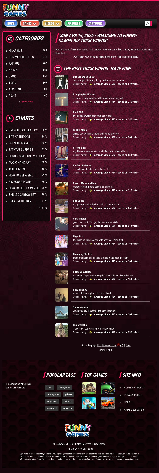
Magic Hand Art (19, 162)
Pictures (73, 23)
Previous (106, 345)
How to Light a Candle (24, 188)
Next (43, 208)
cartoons (68, 401)
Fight (12, 96)
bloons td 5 (52, 408)
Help (127, 402)
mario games (64, 387)
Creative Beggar (20, 201)
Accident (15, 89)
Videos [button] (52, 23)
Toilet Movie (17, 169)
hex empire (67, 408)
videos (50, 387)
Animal (14, 70)
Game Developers (134, 409)
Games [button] (30, 23)
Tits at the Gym (19, 137)
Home (11, 23)
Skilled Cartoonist (22, 195)
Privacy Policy (133, 394)
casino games (53, 394)
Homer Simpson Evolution (27, 156)
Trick (12, 83)
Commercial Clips (21, 57)
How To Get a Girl (21, 175)
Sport (13, 76)
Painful (14, 63)
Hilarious (15, 50)
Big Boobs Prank (20, 182)
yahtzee (68, 394)
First (99, 345)
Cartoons (95, 23)
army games (52, 401)
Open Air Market (20, 143)
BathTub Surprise (21, 149)
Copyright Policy (134, 387)
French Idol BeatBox (23, 130)
